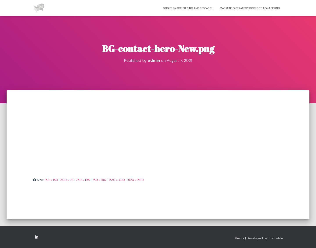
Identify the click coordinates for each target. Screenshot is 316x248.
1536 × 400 (116, 180)
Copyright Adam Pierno (36, 237)
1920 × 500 (135, 180)
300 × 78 (67, 180)
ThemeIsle (275, 238)
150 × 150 (51, 180)
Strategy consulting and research (188, 8)
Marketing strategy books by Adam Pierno (250, 8)
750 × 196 (99, 180)
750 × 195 (83, 180)
